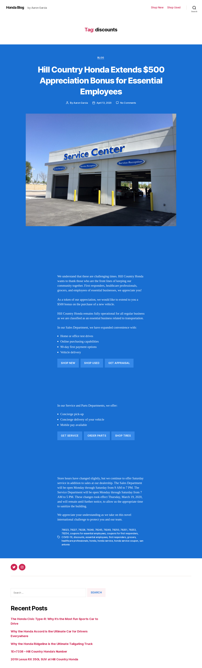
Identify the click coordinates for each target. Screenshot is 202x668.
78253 (133, 529)
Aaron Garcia (80, 103)
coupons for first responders (123, 533)
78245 (99, 529)
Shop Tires (123, 435)
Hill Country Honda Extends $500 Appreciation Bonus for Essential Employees (101, 80)
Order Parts (96, 435)
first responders (118, 537)
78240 (91, 529)
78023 (65, 529)
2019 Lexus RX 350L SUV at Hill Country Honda (46, 659)
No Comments (128, 103)
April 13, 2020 (104, 103)
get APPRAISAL (119, 363)
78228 (82, 529)
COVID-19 (67, 537)
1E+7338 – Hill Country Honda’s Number (40, 651)
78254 (65, 533)
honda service (106, 540)
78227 (73, 529)
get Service (69, 435)
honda (93, 540)
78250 (117, 529)
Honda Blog (15, 7)
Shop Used (173, 7)
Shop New (157, 7)
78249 (108, 529)
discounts (79, 537)
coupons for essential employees (88, 533)
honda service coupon (127, 540)
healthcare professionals (75, 540)
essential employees (97, 537)
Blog (101, 57)
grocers (133, 537)
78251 (125, 529)
